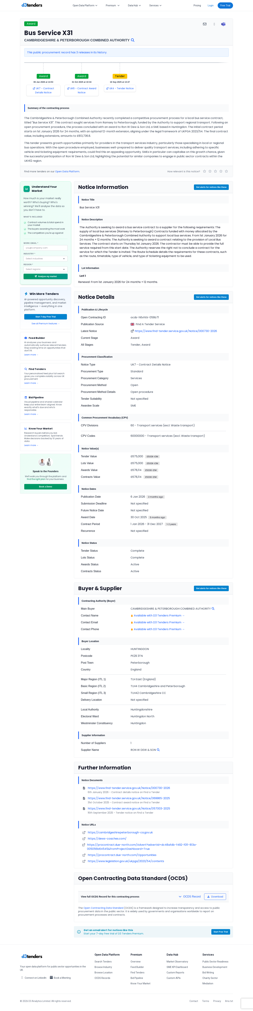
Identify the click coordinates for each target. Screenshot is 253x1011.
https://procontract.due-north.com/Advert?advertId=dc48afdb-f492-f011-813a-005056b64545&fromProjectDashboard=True (142, 847)
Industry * (29, 254)
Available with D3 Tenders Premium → (159, 615)
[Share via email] (204, 24)
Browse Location (104, 972)
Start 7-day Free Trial (46, 317)
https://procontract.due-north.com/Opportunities (122, 855)
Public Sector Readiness (215, 961)
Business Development (214, 967)
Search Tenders (103, 961)
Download (215, 896)
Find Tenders (137, 972)
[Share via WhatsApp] (214, 24)
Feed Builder (137, 967)
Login (211, 5)
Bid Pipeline (137, 978)
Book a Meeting (60, 977)
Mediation (207, 983)
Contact (193, 1001)
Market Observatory (177, 961)
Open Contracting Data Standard (103, 908)
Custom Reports (175, 972)
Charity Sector (210, 978)
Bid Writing (208, 972)
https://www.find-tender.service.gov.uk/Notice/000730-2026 (176, 331)
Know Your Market (140, 983)
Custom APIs (174, 978)
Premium (113, 5)
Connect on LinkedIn (33, 977)
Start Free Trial (221, 932)
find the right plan (36, 479)
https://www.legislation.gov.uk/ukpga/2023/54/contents (126, 861)
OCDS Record (189, 896)
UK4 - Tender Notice (120, 88)
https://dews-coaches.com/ (107, 839)
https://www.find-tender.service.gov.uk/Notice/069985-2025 (129, 798)
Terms (205, 1001)
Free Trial (225, 5)
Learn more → (31, 354)
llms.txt (229, 1001)
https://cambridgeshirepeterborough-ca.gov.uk (120, 832)
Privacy (217, 1001)
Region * (28, 264)
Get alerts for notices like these (211, 187)
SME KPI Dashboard (177, 967)
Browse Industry (103, 967)
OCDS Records (102, 978)
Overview (136, 961)
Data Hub (134, 5)
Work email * (31, 243)
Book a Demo (45, 486)
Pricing (197, 5)
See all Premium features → (46, 323)
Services (155, 5)
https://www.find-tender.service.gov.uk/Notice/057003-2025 (129, 808)
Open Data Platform (85, 5)
